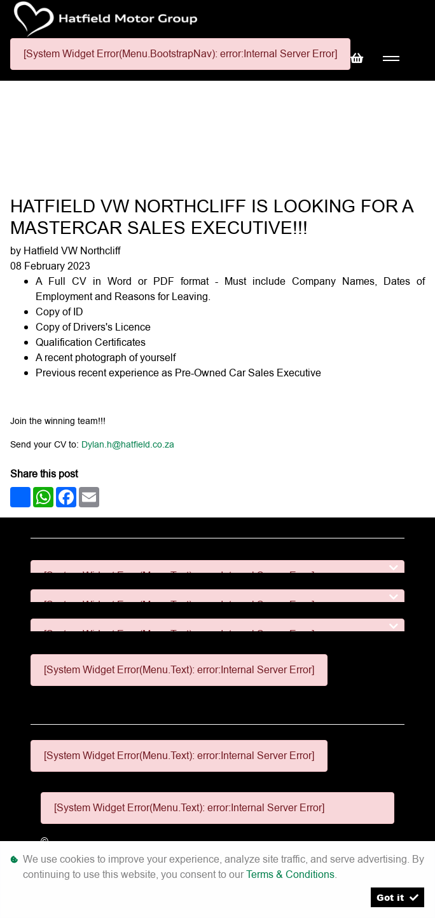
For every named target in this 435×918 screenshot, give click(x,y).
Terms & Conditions (290, 874)
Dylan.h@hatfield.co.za (127, 444)
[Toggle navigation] (390, 59)
